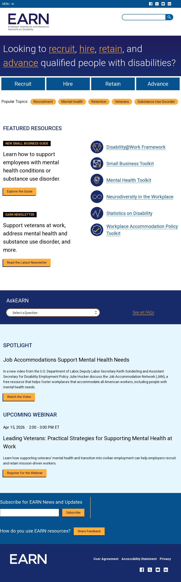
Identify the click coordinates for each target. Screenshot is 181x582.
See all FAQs (143, 312)
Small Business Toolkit (130, 163)
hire (87, 48)
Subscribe (73, 512)
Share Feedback (89, 531)
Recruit (23, 84)
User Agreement (106, 559)
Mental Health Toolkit (128, 180)
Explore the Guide (19, 191)
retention (98, 102)
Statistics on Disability (129, 213)
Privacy (165, 559)
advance (20, 62)
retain (110, 48)
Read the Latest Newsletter (27, 262)
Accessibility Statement (139, 559)
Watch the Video (19, 397)
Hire (68, 84)
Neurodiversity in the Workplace (139, 197)
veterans (122, 102)
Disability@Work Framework (136, 147)
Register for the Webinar (25, 473)
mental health (72, 102)
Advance (157, 84)
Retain (113, 84)
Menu (8, 3)
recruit (62, 48)
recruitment (43, 102)
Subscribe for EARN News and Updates (41, 502)
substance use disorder (156, 102)
